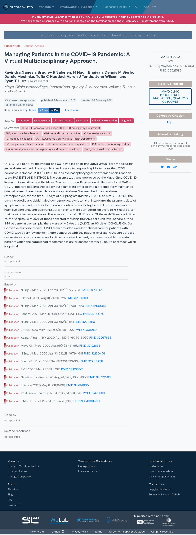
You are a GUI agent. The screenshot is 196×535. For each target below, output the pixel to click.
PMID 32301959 (86, 330)
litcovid (44, 110)
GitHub (57, 531)
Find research (157, 466)
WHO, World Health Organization (103, 149)
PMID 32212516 (85, 322)
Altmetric (165, 134)
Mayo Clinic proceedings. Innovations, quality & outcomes (170, 96)
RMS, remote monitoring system (111, 144)
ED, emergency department (84, 128)
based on (118, 35)
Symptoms (82, 120)
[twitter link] (164, 167)
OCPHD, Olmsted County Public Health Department (65, 138)
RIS (169, 122)
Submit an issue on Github (164, 494)
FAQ (10, 499)
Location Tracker (18, 471)
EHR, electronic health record (23, 133)
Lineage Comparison (20, 476)
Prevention (23, 120)
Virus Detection (63, 120)
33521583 (174, 70)
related (151, 35)
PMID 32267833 (100, 338)
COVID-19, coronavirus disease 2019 (43, 128)
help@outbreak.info (160, 489)
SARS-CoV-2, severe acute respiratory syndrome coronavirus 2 (43, 149)
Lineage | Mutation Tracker (23, 466)
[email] (170, 167)
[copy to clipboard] (176, 167)
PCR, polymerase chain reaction (24, 144)
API (137, 7)
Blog (10, 494)
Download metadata (161, 471)
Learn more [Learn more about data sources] (72, 110)
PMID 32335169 (77, 298)
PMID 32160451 (94, 353)
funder (82, 35)
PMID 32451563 (94, 393)
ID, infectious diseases (19, 138)
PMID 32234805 (77, 385)
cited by (135, 35)
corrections (99, 35)
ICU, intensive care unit (97, 133)
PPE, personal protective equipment (67, 144)
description (65, 35)
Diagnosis (126, 120)
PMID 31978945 (92, 290)
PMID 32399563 (99, 377)
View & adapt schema (162, 476)
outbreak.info (18, 7)
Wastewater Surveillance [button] (77, 7)
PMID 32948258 (92, 361)
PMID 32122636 (89, 346)
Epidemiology (42, 120)
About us (13, 489)
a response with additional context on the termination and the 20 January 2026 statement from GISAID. (108, 21)
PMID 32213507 (72, 369)
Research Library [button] (116, 7)
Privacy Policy (80, 531)
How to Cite (37, 531)
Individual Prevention (104, 120)
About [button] (149, 7)
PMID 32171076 (93, 314)
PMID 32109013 (95, 306)
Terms (99, 531)
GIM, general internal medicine (62, 133)
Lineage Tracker (87, 466)
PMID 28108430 (89, 401)
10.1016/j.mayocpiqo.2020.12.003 (171, 66)
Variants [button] (45, 7)
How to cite (14, 505)
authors (46, 35)
